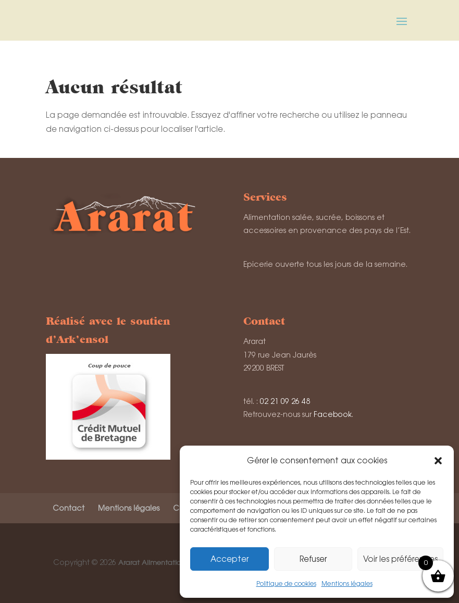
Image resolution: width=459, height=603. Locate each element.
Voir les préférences (400, 559)
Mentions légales (347, 583)
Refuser (313, 559)
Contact (68, 508)
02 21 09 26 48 (285, 401)
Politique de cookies (286, 583)
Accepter (229, 559)
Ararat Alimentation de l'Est (163, 563)
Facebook (333, 414)
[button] (438, 461)
